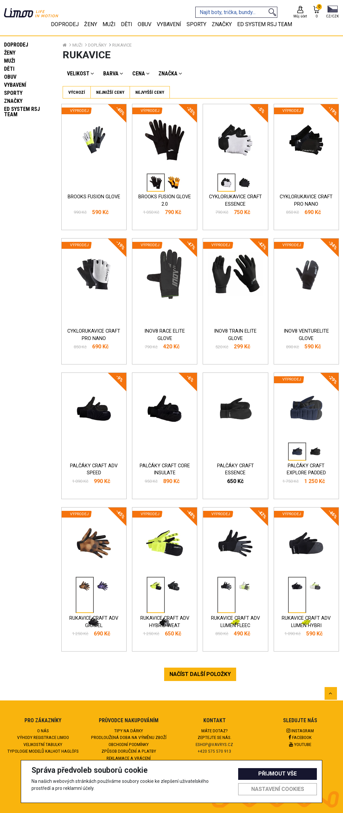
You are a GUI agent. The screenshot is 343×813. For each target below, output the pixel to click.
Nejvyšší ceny (149, 92)
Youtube (300, 744)
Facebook (300, 737)
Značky (13, 101)
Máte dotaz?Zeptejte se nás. (214, 734)
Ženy (9, 53)
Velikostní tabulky (42, 744)
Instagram (300, 730)
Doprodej (16, 45)
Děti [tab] (126, 24)
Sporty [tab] (196, 24)
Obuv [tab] (144, 24)
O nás (43, 730)
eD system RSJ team (22, 112)
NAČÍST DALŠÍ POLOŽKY (200, 674)
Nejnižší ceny (110, 92)
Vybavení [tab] (169, 24)
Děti (9, 69)
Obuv (10, 77)
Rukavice (122, 45)
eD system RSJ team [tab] (264, 24)
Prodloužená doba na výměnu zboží (128, 737)
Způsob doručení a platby (128, 751)
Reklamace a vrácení (129, 758)
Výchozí (76, 92)
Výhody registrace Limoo (43, 737)
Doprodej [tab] (65, 24)
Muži (9, 61)
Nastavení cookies (277, 789)
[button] (332, 12)
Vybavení (15, 85)
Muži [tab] (109, 24)
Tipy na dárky (128, 730)
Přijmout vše (277, 773)
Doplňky (97, 45)
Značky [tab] (222, 24)
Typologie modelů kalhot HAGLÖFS (43, 751)
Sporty (13, 93)
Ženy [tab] (90, 24)
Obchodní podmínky (129, 744)
